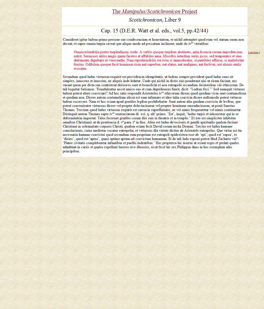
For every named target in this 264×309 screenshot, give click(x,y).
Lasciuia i (254, 52)
